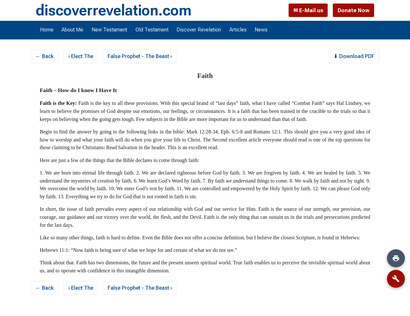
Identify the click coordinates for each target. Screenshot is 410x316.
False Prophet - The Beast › (140, 56)
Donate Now (354, 10)
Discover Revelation (198, 30)
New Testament (109, 30)
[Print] (396, 258)
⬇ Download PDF (353, 56)
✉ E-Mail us (308, 10)
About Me (72, 30)
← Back (45, 56)
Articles (238, 30)
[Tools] (396, 279)
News (261, 30)
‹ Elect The (80, 56)
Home (46, 30)
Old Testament (151, 30)
